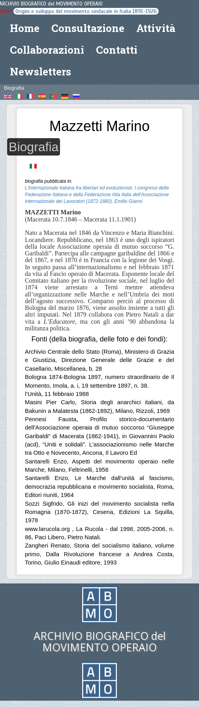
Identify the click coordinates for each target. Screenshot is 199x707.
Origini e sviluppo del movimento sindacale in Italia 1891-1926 (86, 11)
